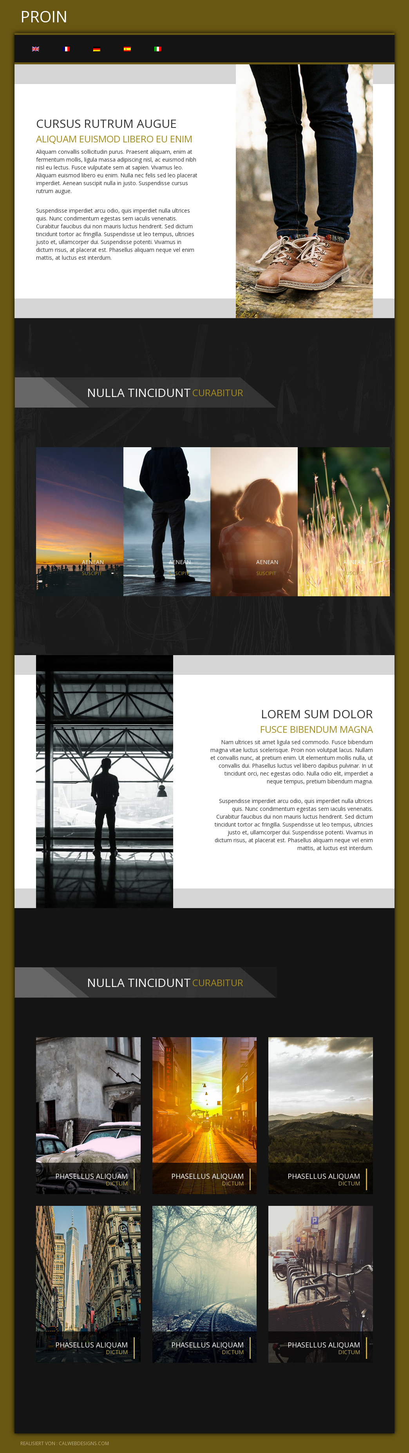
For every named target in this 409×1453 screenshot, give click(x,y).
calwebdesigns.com (84, 1443)
